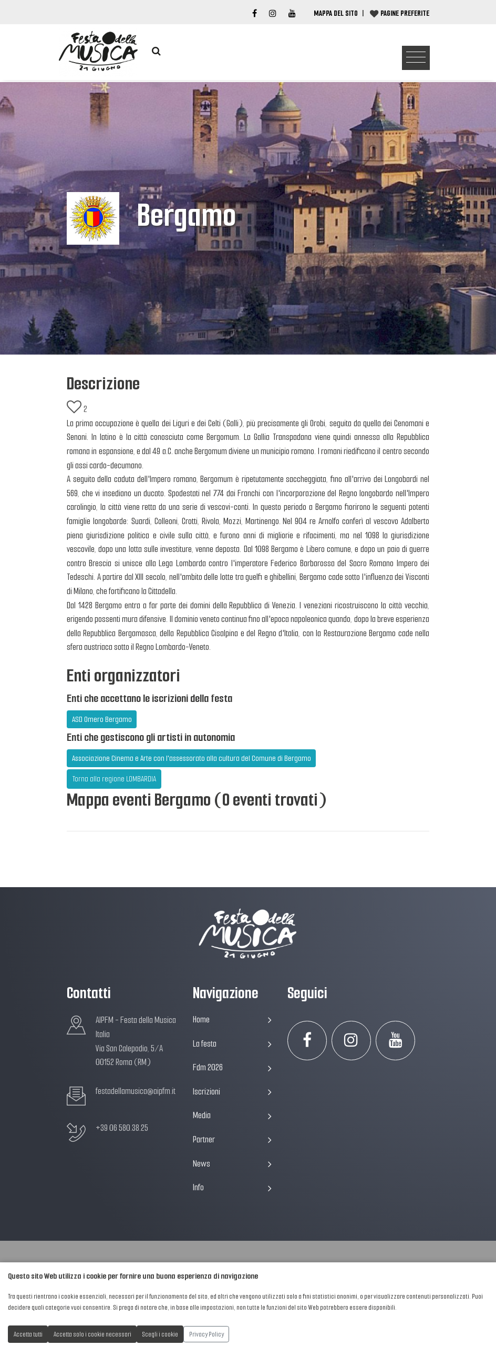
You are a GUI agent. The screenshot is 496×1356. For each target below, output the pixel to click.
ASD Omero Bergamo (102, 719)
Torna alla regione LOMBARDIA (114, 779)
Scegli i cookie (160, 1334)
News (232, 1164)
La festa (232, 1044)
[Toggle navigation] (416, 58)
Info (232, 1187)
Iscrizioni (232, 1092)
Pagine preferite (404, 13)
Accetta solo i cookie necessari (92, 1334)
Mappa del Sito (336, 13)
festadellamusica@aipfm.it (135, 1091)
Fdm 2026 (232, 1067)
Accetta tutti (28, 1334)
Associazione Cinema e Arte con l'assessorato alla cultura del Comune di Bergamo (191, 758)
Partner (232, 1139)
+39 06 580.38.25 (122, 1128)
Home (232, 1019)
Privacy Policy (206, 1334)
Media (232, 1115)
